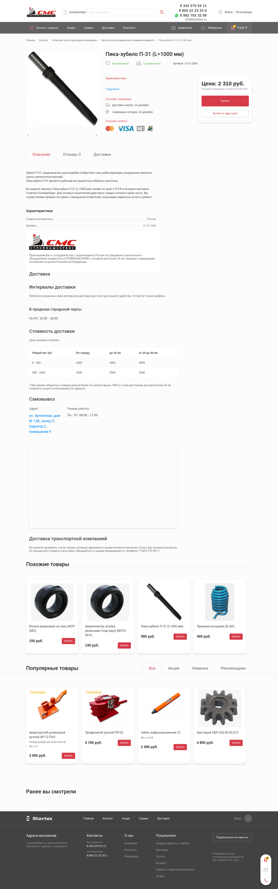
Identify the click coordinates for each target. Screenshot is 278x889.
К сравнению (152, 63)
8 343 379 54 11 (193, 6)
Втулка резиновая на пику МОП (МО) (52, 628)
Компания (131, 843)
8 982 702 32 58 (193, 15)
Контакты (129, 27)
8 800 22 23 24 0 (193, 11)
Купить (225, 100)
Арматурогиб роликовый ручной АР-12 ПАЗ (47, 735)
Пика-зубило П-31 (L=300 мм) (162, 626)
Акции (71, 27)
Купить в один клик (225, 113)
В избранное (120, 63)
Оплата (160, 856)
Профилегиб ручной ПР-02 (104, 732)
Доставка (108, 27)
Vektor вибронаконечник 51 (161, 732)
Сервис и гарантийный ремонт (175, 869)
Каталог (108, 818)
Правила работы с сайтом (172, 843)
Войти (229, 12)
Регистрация (244, 12)
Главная (88, 818)
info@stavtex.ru (196, 19)
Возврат (161, 863)
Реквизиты (132, 856)
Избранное (215, 27)
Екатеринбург (77, 12)
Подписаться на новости (232, 837)
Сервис (88, 27)
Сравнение (185, 27)
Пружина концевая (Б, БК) (216, 626)
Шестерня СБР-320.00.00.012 (218, 732)
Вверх (238, 818)
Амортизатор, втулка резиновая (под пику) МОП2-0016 (106, 630)
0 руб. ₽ (239, 27)
